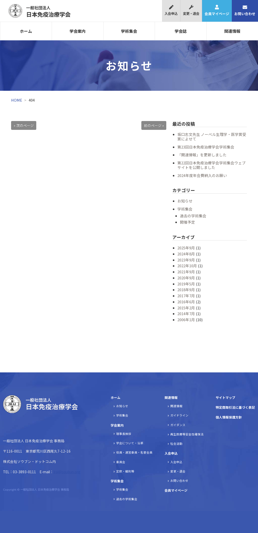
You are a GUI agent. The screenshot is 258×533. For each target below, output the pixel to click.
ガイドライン (179, 415)
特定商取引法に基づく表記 (235, 407)
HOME (16, 100)
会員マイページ (217, 10)
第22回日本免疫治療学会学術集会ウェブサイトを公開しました (211, 165)
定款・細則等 (125, 471)
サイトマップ (225, 397)
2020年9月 (186, 277)
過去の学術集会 (193, 215)
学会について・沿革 (129, 443)
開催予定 (187, 222)
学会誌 (181, 31)
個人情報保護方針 (229, 417)
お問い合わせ (244, 10)
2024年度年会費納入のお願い (202, 175)
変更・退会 (191, 10)
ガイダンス (177, 425)
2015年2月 (186, 307)
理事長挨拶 (123, 434)
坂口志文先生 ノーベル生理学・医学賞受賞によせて (211, 136)
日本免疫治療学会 (48, 11)
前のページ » (154, 125)
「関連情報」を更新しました (202, 154)
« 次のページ (24, 125)
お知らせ (184, 200)
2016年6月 (186, 301)
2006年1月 (186, 319)
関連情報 (232, 31)
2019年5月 (186, 283)
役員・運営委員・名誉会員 (134, 452)
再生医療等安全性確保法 (187, 434)
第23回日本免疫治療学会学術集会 (205, 147)
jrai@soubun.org (66, 471)
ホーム (26, 31)
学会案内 (78, 31)
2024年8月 (186, 253)
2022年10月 (187, 265)
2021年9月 (186, 271)
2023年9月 (186, 259)
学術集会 (129, 31)
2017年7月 (186, 295)
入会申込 (171, 10)
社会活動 (176, 443)
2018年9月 (186, 289)
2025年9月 (186, 247)
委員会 (120, 462)
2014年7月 (186, 313)
